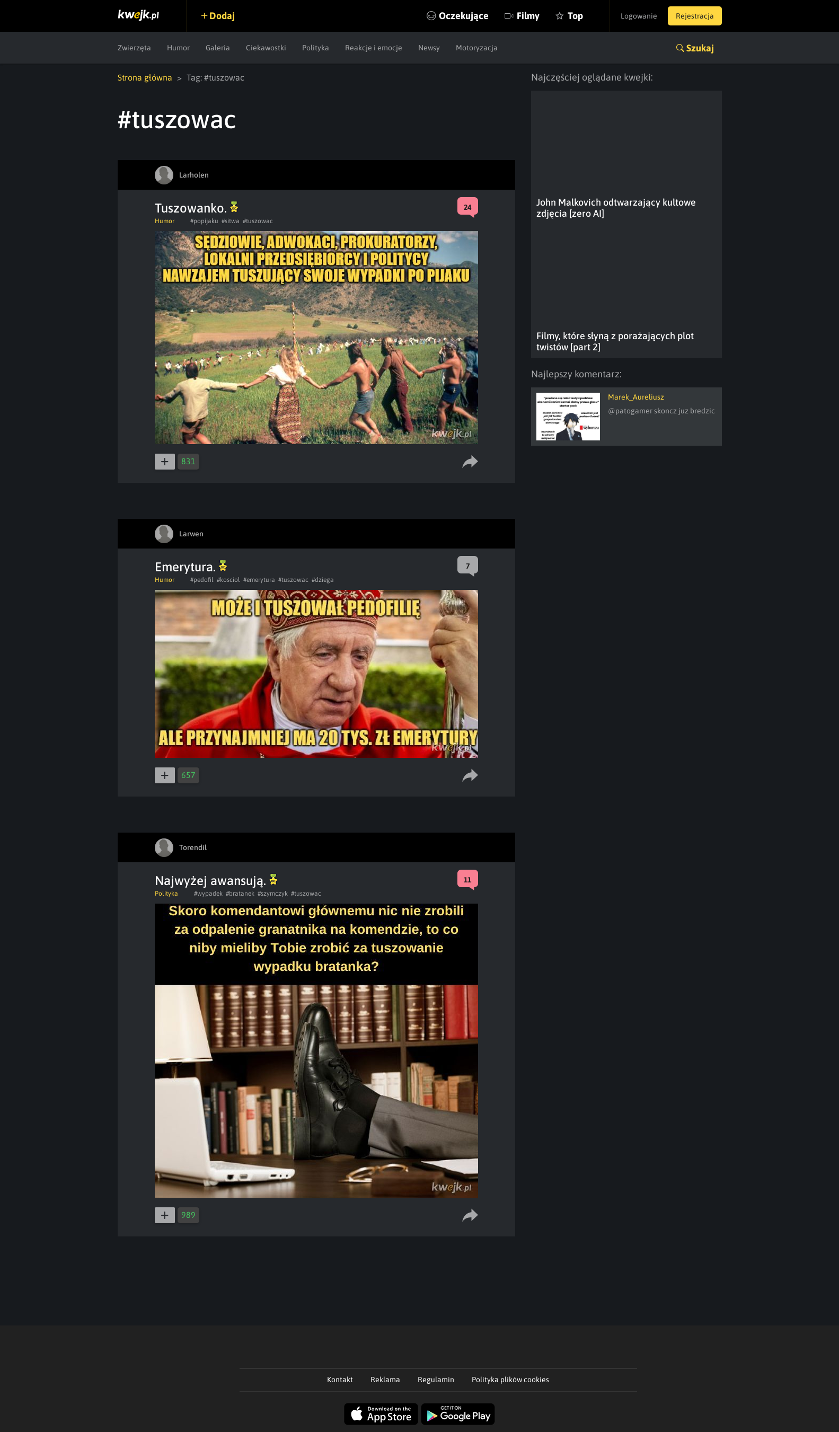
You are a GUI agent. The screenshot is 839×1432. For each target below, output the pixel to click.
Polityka (315, 47)
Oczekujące (464, 15)
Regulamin (436, 1379)
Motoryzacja (477, 47)
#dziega (323, 580)
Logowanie (639, 16)
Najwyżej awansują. (216, 880)
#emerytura (259, 580)
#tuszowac (258, 221)
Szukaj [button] (700, 48)
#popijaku (204, 221)
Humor (178, 47)
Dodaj (222, 15)
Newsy (429, 47)
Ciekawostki (266, 47)
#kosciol (228, 580)
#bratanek (240, 893)
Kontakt (340, 1379)
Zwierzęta (134, 47)
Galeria (218, 47)
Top (575, 15)
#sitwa (231, 221)
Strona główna (145, 77)
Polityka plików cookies (510, 1379)
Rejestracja (695, 16)
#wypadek (208, 893)
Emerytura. (191, 567)
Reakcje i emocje (373, 47)
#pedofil (202, 580)
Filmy (528, 15)
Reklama (385, 1379)
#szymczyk (273, 893)
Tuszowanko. (196, 208)
